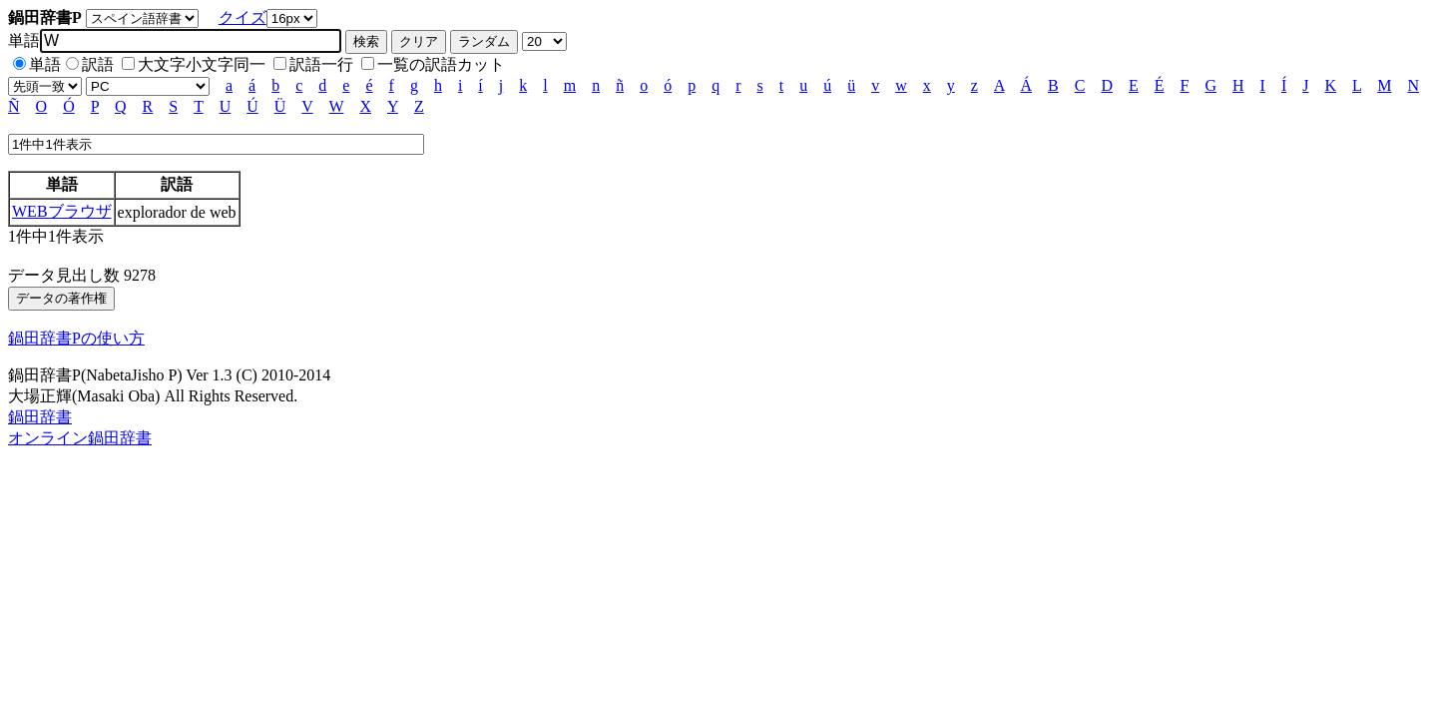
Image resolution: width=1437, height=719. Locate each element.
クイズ (242, 17)
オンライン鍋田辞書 (80, 437)
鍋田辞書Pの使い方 (76, 338)
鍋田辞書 (40, 416)
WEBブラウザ (62, 211)
